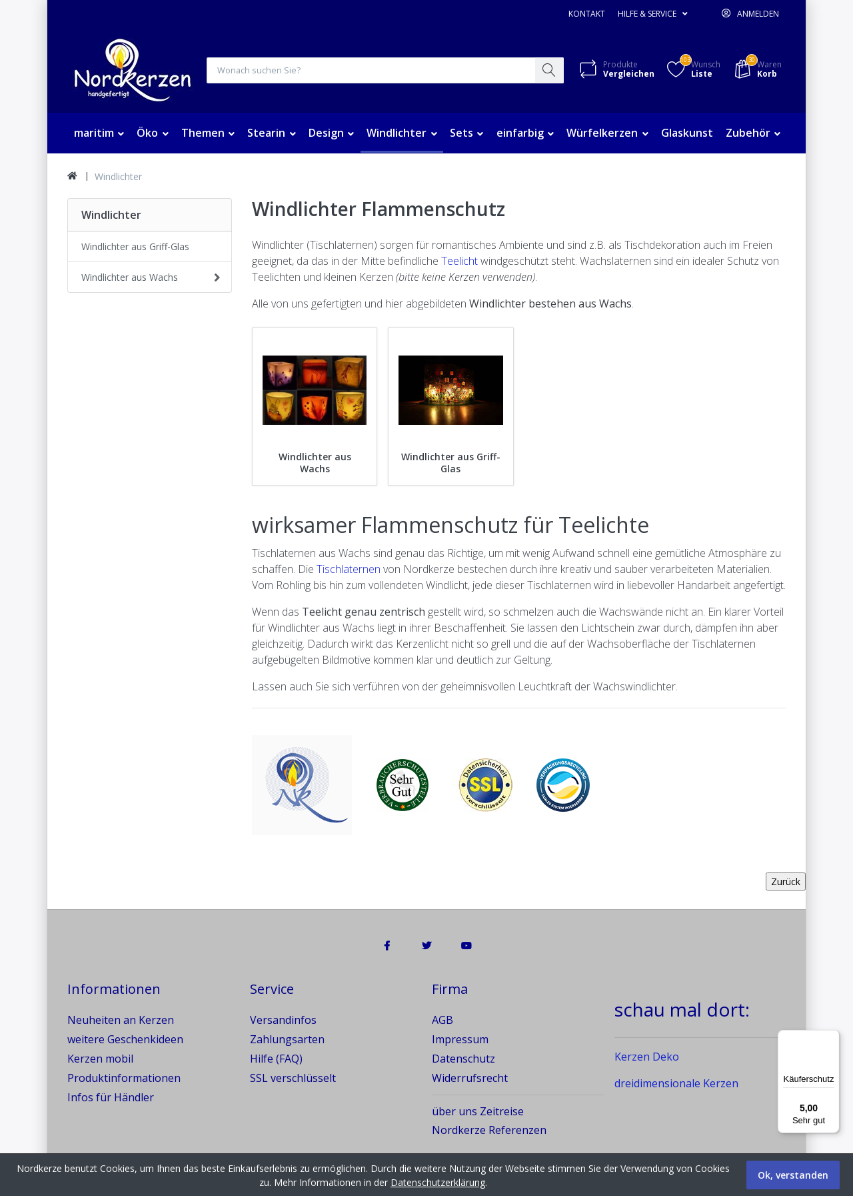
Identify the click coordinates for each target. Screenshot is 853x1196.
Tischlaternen (349, 569)
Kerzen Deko (646, 1058)
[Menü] (832, 1038)
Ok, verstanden (793, 1175)
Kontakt (586, 13)
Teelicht (459, 261)
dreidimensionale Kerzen (676, 1084)
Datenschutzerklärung (438, 1182)
